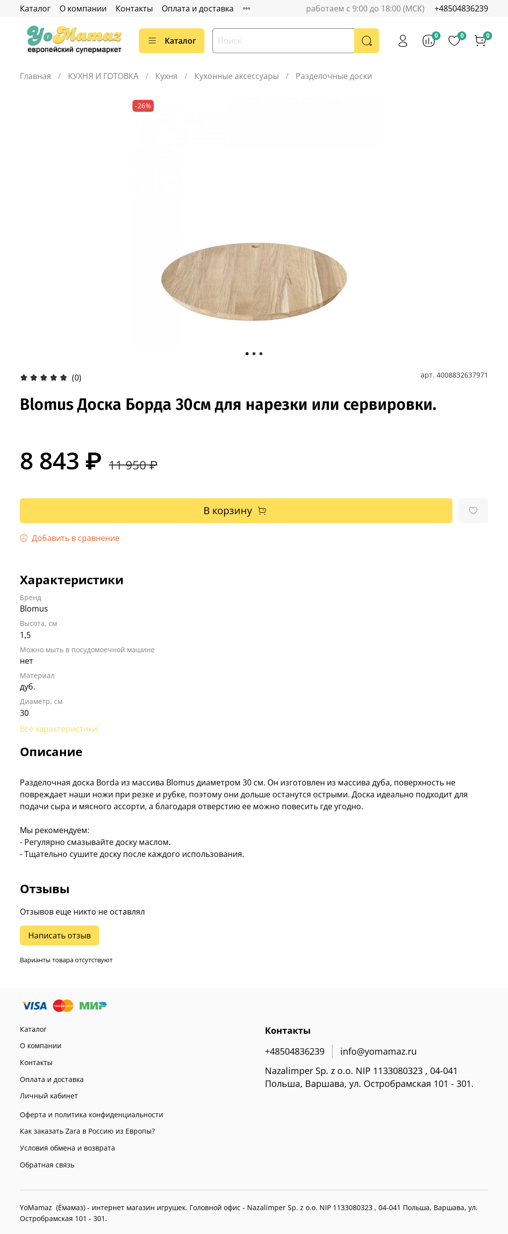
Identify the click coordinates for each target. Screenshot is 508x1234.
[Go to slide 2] (254, 353)
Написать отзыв (59, 935)
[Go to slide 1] (247, 353)
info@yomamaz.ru (378, 1051)
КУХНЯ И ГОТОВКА (103, 76)
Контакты (134, 8)
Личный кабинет (49, 1095)
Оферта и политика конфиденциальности (91, 1114)
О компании (83, 8)
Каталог (35, 8)
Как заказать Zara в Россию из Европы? (87, 1131)
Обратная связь (47, 1164)
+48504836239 (461, 8)
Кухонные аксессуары (236, 76)
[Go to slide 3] (260, 353)
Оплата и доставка (198, 8)
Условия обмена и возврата (67, 1148)
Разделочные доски (334, 76)
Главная (35, 76)
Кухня (166, 76)
